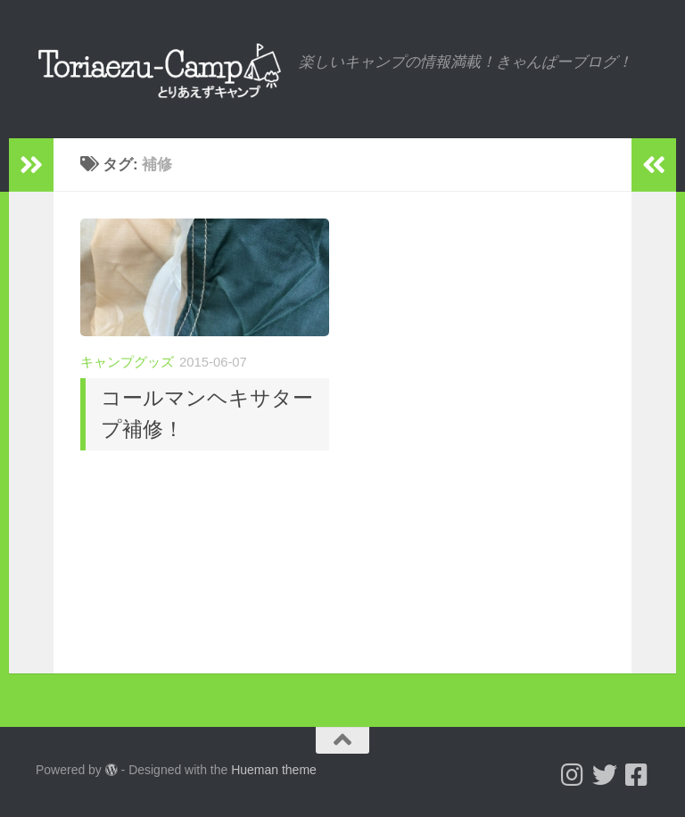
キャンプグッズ (127, 362)
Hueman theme (274, 770)
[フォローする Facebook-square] (636, 775)
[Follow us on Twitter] (604, 775)
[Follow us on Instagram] (572, 775)
